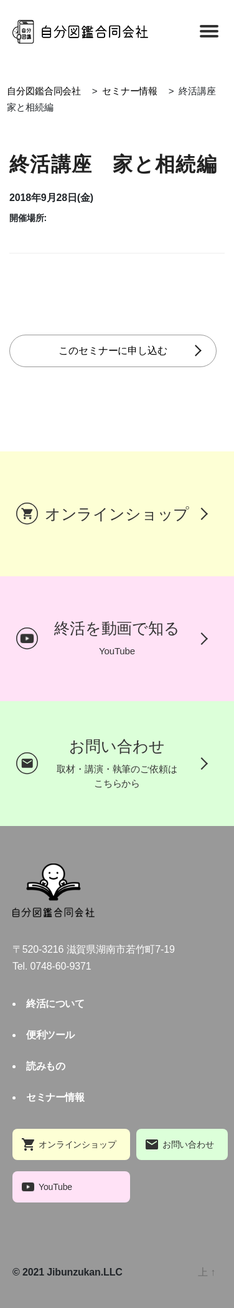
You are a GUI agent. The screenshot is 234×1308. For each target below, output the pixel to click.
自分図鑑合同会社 (44, 91)
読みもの (45, 1066)
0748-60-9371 (60, 966)
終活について (55, 1003)
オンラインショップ (77, 1144)
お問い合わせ (188, 1144)
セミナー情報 (129, 91)
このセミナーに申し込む (112, 350)
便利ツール (50, 1035)
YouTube (55, 1187)
